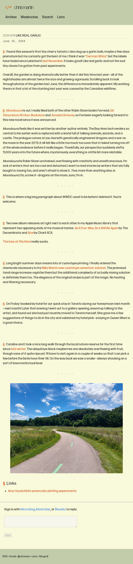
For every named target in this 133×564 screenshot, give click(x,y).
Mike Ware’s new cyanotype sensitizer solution (74, 268)
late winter (18, 349)
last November (52, 61)
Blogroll (43, 556)
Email (13, 556)
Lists (61, 17)
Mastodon (43, 509)
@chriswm (24, 556)
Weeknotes (29, 17)
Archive (11, 17)
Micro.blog (27, 509)
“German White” (96, 56)
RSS (5, 556)
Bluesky (60, 509)
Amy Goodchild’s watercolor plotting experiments (42, 491)
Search (47, 17)
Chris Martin (23, 8)
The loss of (17, 241)
